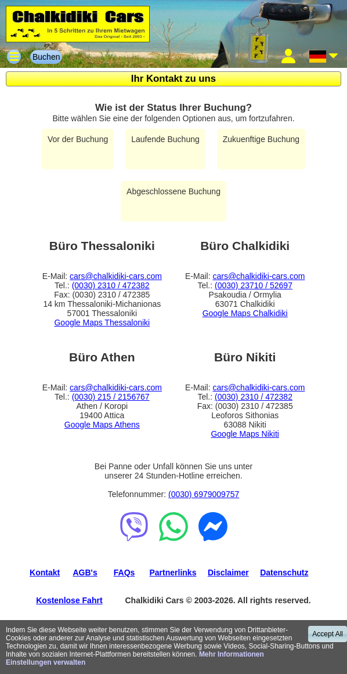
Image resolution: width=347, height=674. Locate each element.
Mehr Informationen (231, 654)
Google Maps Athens (102, 424)
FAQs (124, 572)
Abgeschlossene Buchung (173, 191)
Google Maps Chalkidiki (245, 313)
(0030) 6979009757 (203, 494)
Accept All (327, 634)
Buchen (46, 56)
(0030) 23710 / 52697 (253, 285)
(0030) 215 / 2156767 (111, 396)
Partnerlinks (173, 572)
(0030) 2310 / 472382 (111, 285)
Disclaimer (228, 572)
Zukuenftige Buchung (261, 139)
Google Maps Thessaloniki (102, 322)
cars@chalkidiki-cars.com (116, 276)
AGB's (85, 572)
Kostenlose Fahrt (69, 600)
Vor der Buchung (78, 139)
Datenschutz (284, 572)
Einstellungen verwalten (45, 662)
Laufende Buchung (165, 139)
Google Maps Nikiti (245, 434)
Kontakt (45, 572)
